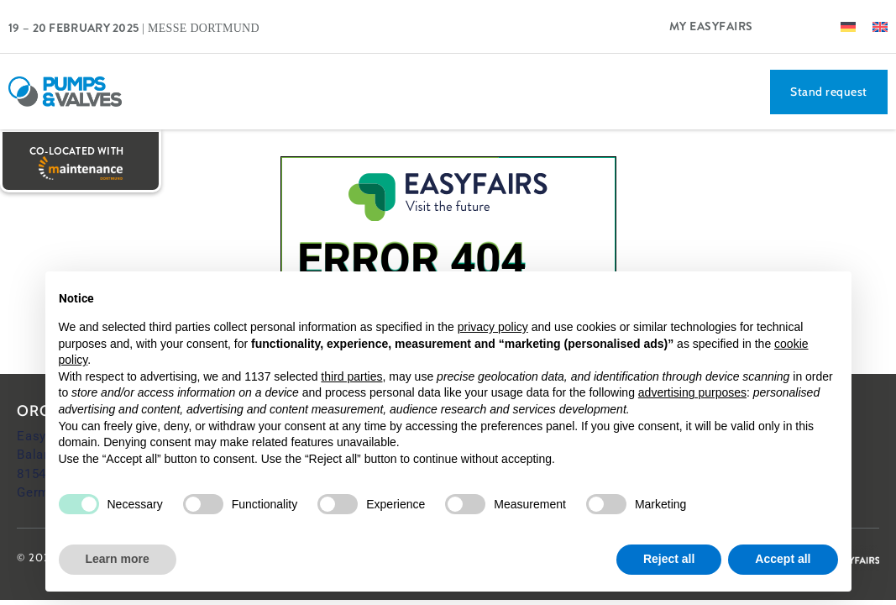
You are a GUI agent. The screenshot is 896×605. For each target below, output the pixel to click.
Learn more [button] (117, 559)
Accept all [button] (782, 559)
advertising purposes (692, 392)
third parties (351, 376)
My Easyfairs (711, 26)
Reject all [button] (668, 559)
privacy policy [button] (493, 327)
